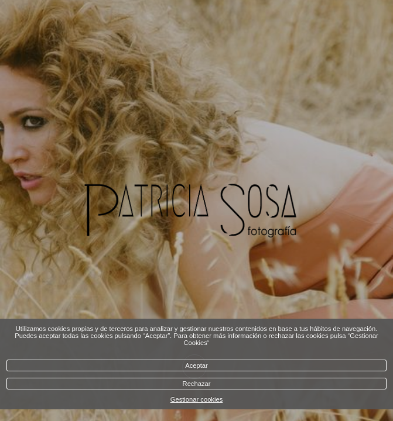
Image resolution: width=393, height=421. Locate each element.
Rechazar (197, 383)
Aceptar (196, 365)
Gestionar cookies (196, 399)
